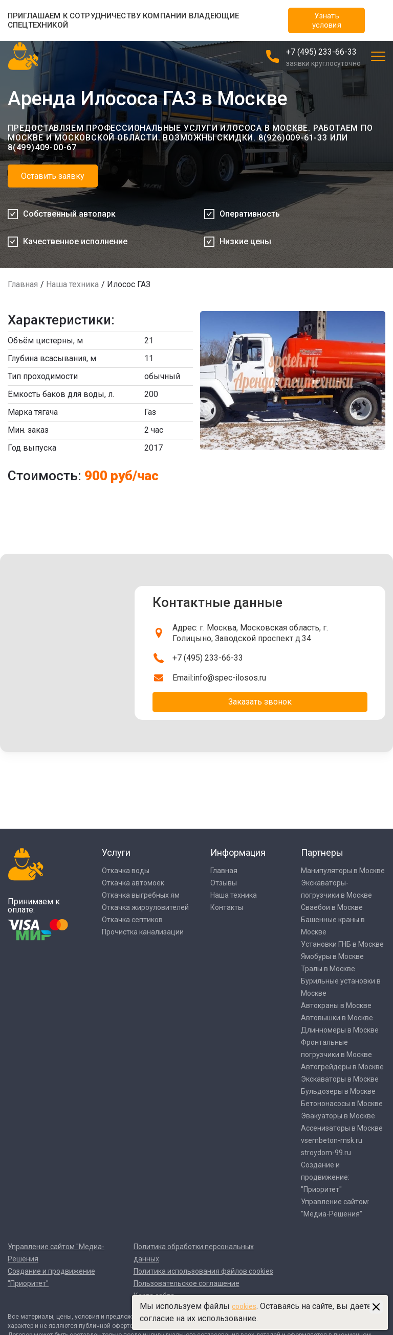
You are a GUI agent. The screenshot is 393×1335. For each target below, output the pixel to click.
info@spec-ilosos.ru (229, 678)
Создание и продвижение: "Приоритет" (325, 1177)
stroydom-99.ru (326, 1153)
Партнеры (322, 852)
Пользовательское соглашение (186, 1283)
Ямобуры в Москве (332, 956)
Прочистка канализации (143, 932)
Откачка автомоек (133, 883)
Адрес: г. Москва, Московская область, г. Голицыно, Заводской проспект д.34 (250, 633)
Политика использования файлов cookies (203, 1271)
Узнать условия (326, 20)
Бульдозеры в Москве (338, 1091)
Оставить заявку (52, 176)
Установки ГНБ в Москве (342, 944)
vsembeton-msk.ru (331, 1140)
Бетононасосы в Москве (342, 1103)
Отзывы (223, 883)
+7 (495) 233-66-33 (321, 52)
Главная (23, 284)
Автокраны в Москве (336, 1005)
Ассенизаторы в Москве (342, 1128)
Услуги (116, 852)
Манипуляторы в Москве (343, 870)
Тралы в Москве (328, 969)
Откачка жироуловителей (145, 907)
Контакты (226, 907)
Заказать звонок (260, 702)
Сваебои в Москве (332, 907)
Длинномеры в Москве (340, 1030)
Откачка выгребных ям (141, 895)
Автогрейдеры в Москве (342, 1067)
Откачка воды (125, 870)
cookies (244, 1306)
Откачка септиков (132, 920)
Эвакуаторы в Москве (338, 1116)
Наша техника (72, 284)
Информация (238, 852)
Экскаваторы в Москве (340, 1079)
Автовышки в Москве (337, 1018)
